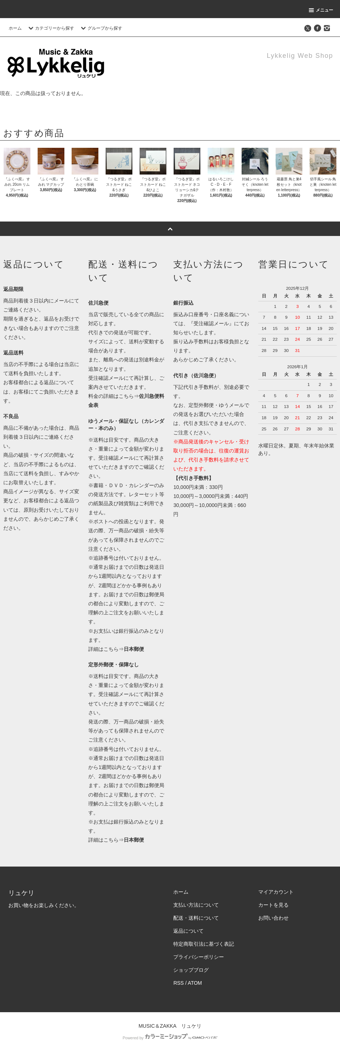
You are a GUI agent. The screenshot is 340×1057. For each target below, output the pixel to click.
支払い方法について (196, 905)
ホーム (15, 28)
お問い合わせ (273, 918)
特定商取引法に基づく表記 (203, 944)
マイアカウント (276, 892)
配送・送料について (196, 918)
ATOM (195, 983)
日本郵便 (134, 649)
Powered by (170, 1038)
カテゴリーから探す (50, 28)
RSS (178, 983)
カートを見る (273, 905)
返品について (188, 931)
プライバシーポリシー (198, 957)
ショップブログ (191, 970)
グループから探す (100, 28)
